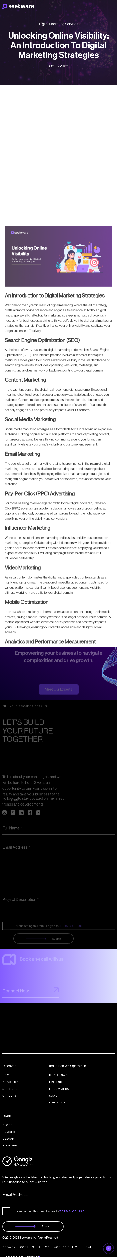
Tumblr (8, 1132)
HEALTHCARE (59, 1075)
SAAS (53, 1095)
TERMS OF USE (72, 928)
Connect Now (30, 993)
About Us (10, 1082)
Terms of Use (72, 1211)
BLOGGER (9, 1145)
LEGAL (87, 1247)
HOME (6, 1075)
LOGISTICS (57, 1102)
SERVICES (9, 1089)
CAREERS (9, 1095)
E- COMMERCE (60, 1089)
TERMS (44, 1247)
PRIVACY (9, 1247)
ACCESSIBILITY (65, 1247)
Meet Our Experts (58, 691)
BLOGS (7, 1125)
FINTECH (55, 1082)
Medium (8, 1138)
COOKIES (27, 1247)
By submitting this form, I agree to (49, 929)
